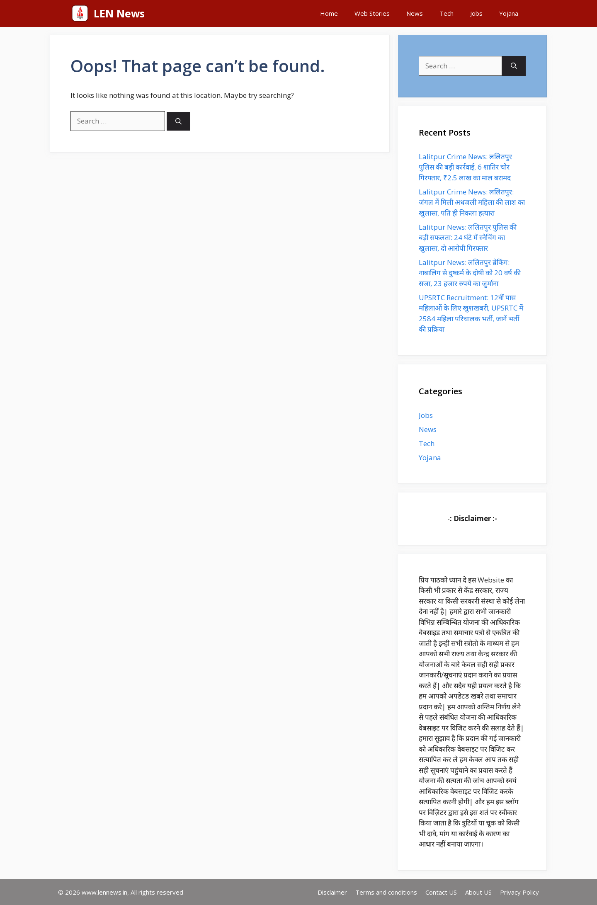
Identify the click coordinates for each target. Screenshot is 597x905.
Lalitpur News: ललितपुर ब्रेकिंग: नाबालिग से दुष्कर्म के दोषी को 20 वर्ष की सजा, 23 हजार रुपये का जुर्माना (470, 272)
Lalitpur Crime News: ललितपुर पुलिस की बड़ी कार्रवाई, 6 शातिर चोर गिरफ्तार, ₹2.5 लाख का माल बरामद (465, 167)
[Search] (178, 121)
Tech (446, 13)
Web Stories (372, 13)
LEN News (119, 13)
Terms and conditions (386, 892)
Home (329, 13)
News (414, 13)
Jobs (476, 13)
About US (478, 892)
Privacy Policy (519, 892)
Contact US (441, 892)
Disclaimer (332, 892)
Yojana (508, 13)
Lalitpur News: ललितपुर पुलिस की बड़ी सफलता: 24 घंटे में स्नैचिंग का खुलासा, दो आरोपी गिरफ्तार (468, 237)
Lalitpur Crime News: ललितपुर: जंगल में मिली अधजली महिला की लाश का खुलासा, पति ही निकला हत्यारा (472, 202)
